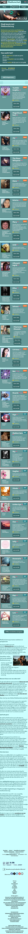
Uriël (15, 245)
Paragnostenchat (14, 912)
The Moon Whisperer (17, 159)
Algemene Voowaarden (8, 43)
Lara (15, 613)
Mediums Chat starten (14, 914)
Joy (14, 138)
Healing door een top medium (14, 916)
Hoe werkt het (14, 883)
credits (19, 37)
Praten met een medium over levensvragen (14, 898)
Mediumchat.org (9, 646)
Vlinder (16, 488)
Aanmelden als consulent (19, 850)
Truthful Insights (16, 89)
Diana (15, 181)
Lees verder (16, 106)
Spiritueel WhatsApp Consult (14, 925)
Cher (15, 522)
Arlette (16, 200)
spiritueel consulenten (6, 724)
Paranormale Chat (14, 908)
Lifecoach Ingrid (16, 264)
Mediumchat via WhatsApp (14, 929)
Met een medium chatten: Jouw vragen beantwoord (14, 902)
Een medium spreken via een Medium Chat (15, 926)
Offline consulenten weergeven (14, 632)
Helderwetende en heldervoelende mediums (14, 913)
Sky (14, 451)
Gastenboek (14, 887)
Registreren (15, 7)
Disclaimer (5, 850)
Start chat (16, 103)
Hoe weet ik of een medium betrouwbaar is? (14, 897)
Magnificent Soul (17, 114)
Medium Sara (17, 433)
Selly (15, 541)
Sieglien (16, 471)
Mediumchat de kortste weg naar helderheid (14, 904)
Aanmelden (14, 891)
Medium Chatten (14, 917)
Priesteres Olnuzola (18, 328)
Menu (4, 7)
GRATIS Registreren (8, 77)
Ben (15, 371)
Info (14, 889)
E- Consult (14, 886)
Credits (14, 885)
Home (14, 882)
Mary (15, 222)
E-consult (21, 765)
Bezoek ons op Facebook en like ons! (14, 869)
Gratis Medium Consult (14, 920)
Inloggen (24, 7)
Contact (10, 850)
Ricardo (17, 393)
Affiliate (14, 893)
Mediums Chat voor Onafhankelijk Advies (14, 905)
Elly (14, 577)
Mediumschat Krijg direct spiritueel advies (14, 931)
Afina (15, 288)
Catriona (16, 349)
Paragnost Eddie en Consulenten (14, 40)
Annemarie (17, 558)
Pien (15, 595)
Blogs (14, 890)
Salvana (16, 306)
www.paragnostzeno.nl (7, 46)
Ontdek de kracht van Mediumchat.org (14, 932)
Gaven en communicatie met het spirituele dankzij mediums (14, 928)
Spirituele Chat (14, 906)
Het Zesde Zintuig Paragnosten (14, 918)
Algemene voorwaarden (9, 851)
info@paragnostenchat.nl (11, 854)
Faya (15, 414)
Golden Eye (17, 504)
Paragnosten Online (14, 921)
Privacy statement (20, 851)
